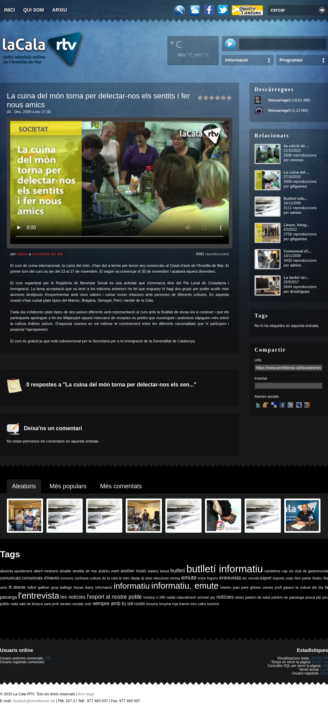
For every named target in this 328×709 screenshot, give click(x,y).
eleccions (160, 578)
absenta (6, 571)
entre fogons (208, 578)
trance (184, 604)
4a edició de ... (296, 146)
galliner (44, 587)
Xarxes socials (267, 396)
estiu (290, 578)
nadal (170, 597)
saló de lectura (31, 604)
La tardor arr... (296, 277)
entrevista (230, 578)
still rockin (136, 603)
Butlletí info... (296, 198)
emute (188, 578)
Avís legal (86, 694)
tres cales (198, 604)
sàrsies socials (71, 604)
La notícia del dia (47, 254)
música (149, 597)
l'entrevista (38, 595)
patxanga (296, 597)
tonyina (152, 604)
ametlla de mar (84, 571)
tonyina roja (168, 604)
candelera (272, 571)
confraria (81, 578)
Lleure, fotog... (297, 225)
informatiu (132, 585)
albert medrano (46, 571)
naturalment (186, 597)
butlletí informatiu (225, 568)
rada (14, 604)
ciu (291, 571)
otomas (296, 160)
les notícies (73, 597)
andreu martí (108, 571)
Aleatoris (24, 486)
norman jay (206, 597)
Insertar (261, 378)
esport (265, 578)
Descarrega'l (279, 100)
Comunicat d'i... (297, 251)
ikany (89, 587)
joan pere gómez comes (253, 587)
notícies (225, 597)
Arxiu (59, 10)
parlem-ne (280, 597)
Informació (236, 60)
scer (88, 604)
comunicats (10, 578)
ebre (148, 578)
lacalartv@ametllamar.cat (34, 701)
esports (279, 578)
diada (135, 578)
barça (164, 571)
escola (253, 578)
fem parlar (303, 578)
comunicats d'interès (40, 578)
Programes (291, 60)
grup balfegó (61, 587)
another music (134, 571)
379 (48, 658)
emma (175, 578)
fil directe (17, 587)
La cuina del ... (297, 172)
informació (103, 587)
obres (239, 597)
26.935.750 (319, 658)
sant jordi (51, 604)
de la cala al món (115, 578)
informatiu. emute (185, 585)
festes (317, 578)
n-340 (160, 597)
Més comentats (121, 486)
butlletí (177, 570)
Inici (9, 10)
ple (318, 597)
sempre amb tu (109, 603)
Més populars (68, 486)
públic (5, 604)
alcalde (65, 571)
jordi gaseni (284, 587)
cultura (95, 578)
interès (225, 587)
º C (175, 44)
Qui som (33, 10)
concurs (66, 578)
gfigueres (298, 186)
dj (142, 578)
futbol (31, 587)
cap (284, 571)
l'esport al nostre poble (114, 597)
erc (244, 578)
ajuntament (23, 571)
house (78, 587)
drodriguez (300, 291)
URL (258, 360)
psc (325, 597)
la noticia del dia (309, 587)
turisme (213, 604)
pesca (310, 597)
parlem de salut (257, 597)
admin (22, 254)
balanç (153, 571)
